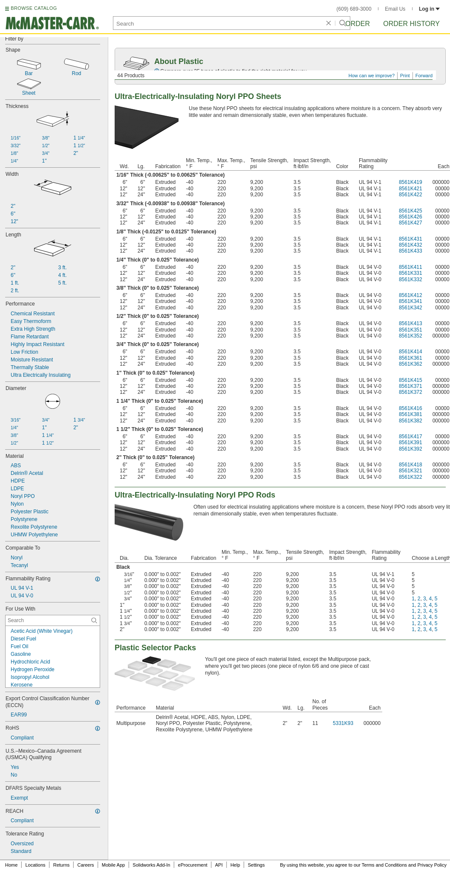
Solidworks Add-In (151, 864)
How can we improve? (372, 75)
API (219, 864)
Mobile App (113, 864)
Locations (36, 864)
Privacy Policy (432, 864)
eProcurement (193, 864)
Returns (61, 864)
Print (405, 75)
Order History (411, 23)
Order (357, 23)
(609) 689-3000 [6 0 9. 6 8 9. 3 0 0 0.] (354, 9)
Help (235, 864)
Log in (429, 9)
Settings (256, 864)
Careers (85, 864)
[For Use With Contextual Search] (52, 620)
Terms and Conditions (384, 864)
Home (11, 864)
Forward (424, 75)
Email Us (395, 9)
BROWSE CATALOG (34, 8)
